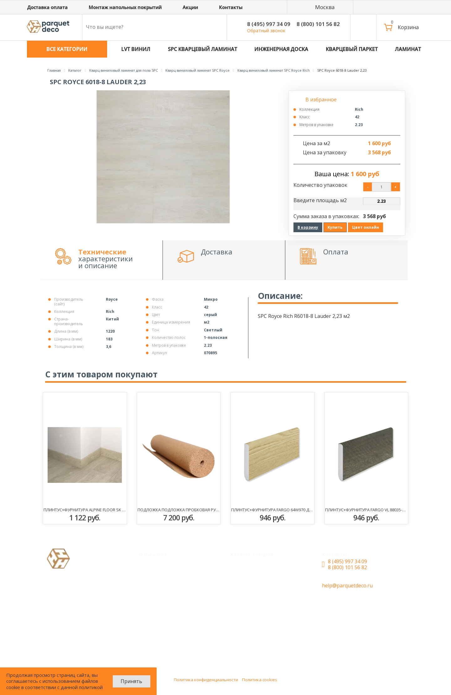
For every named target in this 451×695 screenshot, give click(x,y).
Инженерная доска (258, 601)
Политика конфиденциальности (206, 679)
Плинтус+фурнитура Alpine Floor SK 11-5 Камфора (97, 510)
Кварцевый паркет (259, 564)
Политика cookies (259, 679)
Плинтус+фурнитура (260, 650)
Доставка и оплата (166, 588)
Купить (335, 227)
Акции (151, 576)
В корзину (308, 227)
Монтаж (153, 564)
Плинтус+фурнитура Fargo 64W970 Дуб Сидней (281, 510)
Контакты (155, 613)
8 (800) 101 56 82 (318, 24)
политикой (91, 687)
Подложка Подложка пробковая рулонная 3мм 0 (191, 510)
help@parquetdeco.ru (347, 585)
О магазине (157, 601)
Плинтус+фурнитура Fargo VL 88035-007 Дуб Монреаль (382, 510)
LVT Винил (248, 576)
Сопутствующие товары (265, 638)
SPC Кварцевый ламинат (266, 588)
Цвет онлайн (365, 227)
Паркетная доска (256, 625)
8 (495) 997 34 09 (268, 24)
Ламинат (246, 613)
